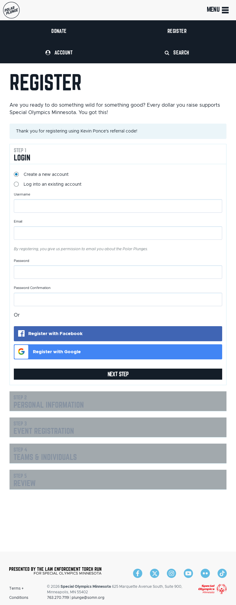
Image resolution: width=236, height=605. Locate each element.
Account (59, 52)
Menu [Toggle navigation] (218, 10)
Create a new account (46, 174)
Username (22, 194)
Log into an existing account (52, 184)
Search (177, 52)
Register (177, 31)
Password (21, 261)
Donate (59, 31)
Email (18, 221)
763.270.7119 (58, 597)
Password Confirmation (32, 288)
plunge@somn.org (88, 597)
